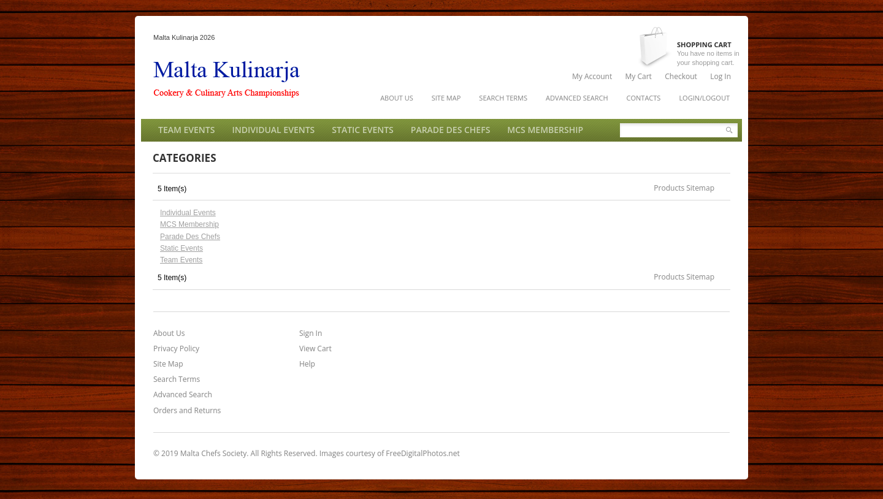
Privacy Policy (176, 349)
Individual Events (188, 212)
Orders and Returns (187, 411)
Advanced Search (182, 395)
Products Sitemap (684, 188)
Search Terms (176, 379)
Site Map (168, 364)
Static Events (181, 248)
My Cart (638, 76)
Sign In (310, 333)
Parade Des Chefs (190, 236)
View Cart (315, 349)
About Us (169, 333)
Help (307, 364)
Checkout (681, 76)
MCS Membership (189, 224)
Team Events (181, 260)
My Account (592, 76)
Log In (720, 76)
